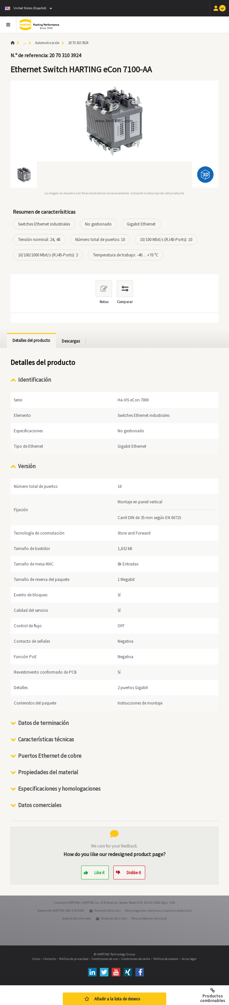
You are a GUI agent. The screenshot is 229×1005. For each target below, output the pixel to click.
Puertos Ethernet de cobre (49, 755)
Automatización (47, 42)
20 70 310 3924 (78, 42)
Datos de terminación (43, 723)
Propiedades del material (48, 772)
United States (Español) (25, 8)
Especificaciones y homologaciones (59, 788)
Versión (26, 466)
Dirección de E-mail (107, 910)
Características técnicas (46, 739)
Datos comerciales (39, 805)
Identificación (34, 379)
